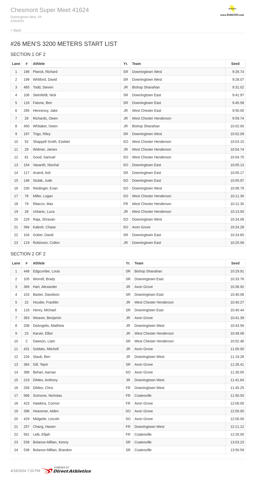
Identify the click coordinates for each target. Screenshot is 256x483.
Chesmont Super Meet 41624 (49, 10)
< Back (15, 30)
